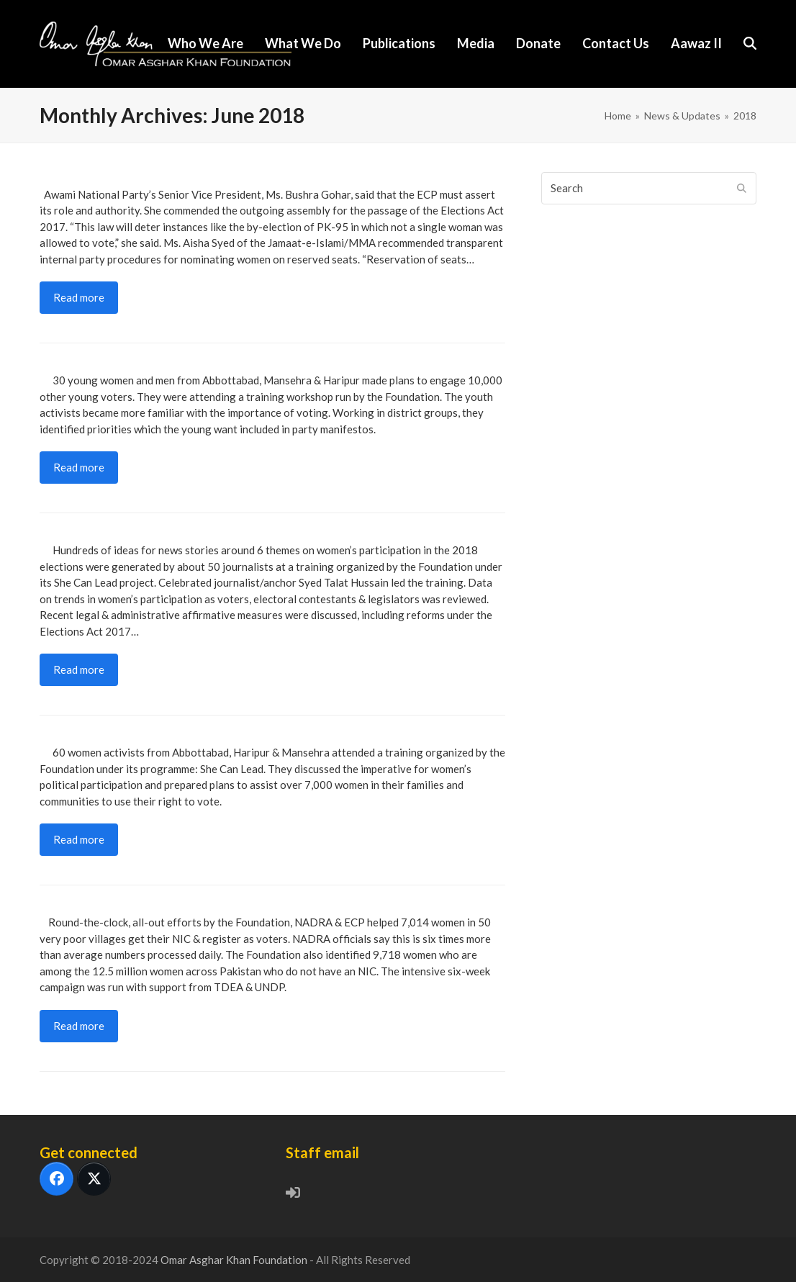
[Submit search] (741, 188)
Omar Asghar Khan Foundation (234, 1259)
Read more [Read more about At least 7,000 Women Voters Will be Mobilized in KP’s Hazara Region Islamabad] (78, 839)
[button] (750, 44)
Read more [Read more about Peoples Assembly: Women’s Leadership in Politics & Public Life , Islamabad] (78, 297)
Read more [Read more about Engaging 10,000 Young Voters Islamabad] (78, 467)
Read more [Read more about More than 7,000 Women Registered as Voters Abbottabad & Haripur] (78, 1025)
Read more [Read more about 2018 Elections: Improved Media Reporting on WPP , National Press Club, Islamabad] (78, 669)
